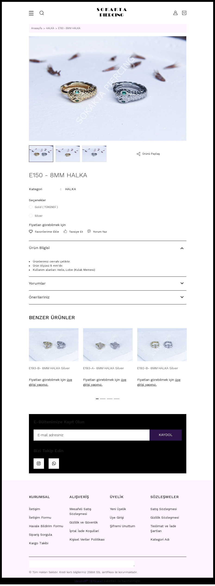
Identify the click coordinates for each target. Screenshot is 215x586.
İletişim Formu (40, 519)
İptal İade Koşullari (84, 532)
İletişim (34, 510)
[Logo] (111, 13)
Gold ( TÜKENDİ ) (46, 207)
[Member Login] (175, 13)
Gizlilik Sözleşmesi (164, 519)
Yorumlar (37, 283)
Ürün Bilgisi (39, 248)
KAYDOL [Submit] (164, 435)
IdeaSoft (81, 582)
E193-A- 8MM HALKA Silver (103, 368)
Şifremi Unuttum (122, 527)
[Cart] (184, 13)
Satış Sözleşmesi (163, 510)
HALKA (70, 189)
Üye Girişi (117, 519)
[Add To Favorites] (44, 232)
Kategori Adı (159, 541)
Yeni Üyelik (118, 510)
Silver (39, 215)
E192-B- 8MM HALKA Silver (157, 368)
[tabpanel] (54, 358)
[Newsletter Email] (108, 435)
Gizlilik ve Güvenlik (83, 524)
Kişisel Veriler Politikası (87, 541)
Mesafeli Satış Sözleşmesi (80, 513)
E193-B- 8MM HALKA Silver (49, 368)
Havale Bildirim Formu (46, 527)
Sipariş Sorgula (40, 536)
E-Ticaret (96, 582)
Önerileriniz (39, 297)
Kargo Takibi (38, 545)
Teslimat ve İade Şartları (163, 530)
